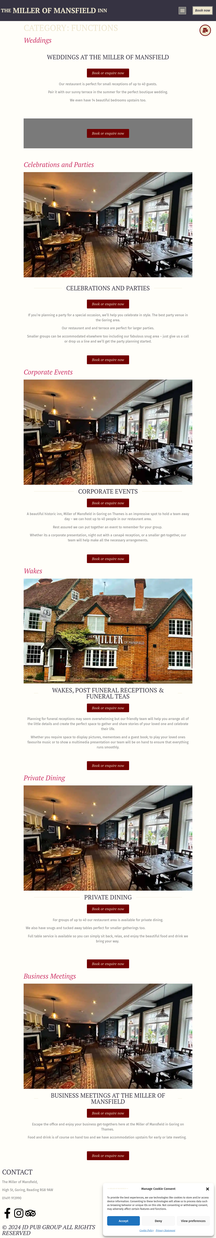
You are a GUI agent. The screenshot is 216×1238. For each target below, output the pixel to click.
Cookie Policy (146, 1230)
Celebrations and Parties (59, 164)
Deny (158, 1221)
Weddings (38, 40)
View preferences (193, 1221)
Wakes (33, 570)
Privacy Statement (165, 1230)
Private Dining (44, 777)
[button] (207, 1189)
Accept (123, 1221)
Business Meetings (50, 976)
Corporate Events (48, 372)
